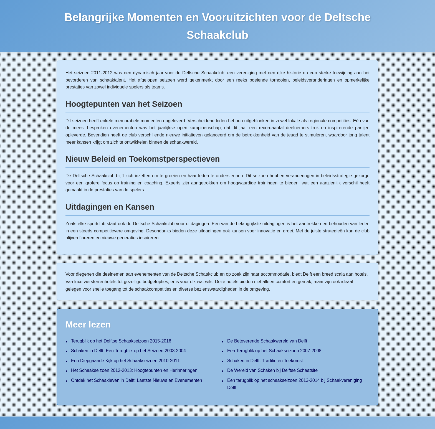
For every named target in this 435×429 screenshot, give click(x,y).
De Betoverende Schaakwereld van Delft (267, 341)
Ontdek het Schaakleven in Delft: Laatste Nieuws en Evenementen (136, 380)
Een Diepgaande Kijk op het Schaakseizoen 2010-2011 (125, 360)
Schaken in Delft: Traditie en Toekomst (265, 360)
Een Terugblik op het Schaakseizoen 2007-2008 (274, 350)
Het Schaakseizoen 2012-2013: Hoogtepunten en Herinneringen (134, 370)
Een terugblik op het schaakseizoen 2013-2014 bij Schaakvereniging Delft (294, 384)
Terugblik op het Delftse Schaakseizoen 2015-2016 (121, 341)
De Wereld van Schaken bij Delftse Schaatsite (272, 370)
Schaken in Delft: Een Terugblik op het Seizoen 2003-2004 (128, 350)
